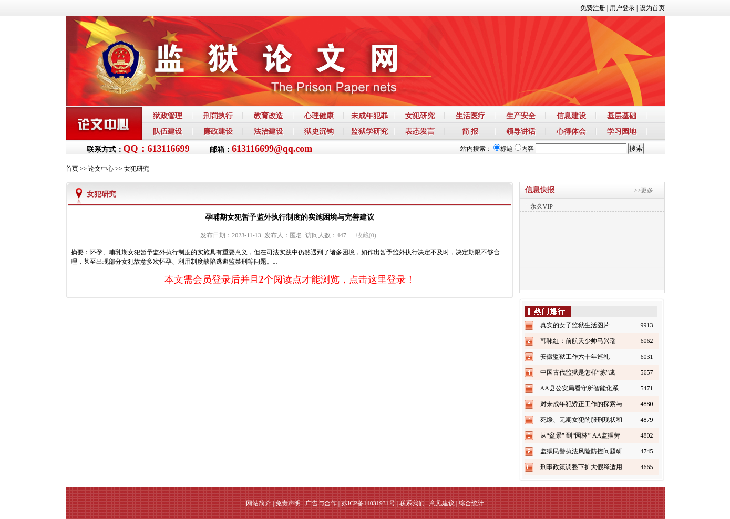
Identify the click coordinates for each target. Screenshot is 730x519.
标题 (503, 148)
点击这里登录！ (382, 279)
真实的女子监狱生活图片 (575, 325)
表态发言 (420, 131)
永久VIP (541, 206)
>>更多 (644, 190)
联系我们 (412, 503)
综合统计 (471, 503)
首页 (72, 168)
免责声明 (288, 503)
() (366, 235)
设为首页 (652, 8)
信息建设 (571, 115)
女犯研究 (420, 115)
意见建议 (442, 503)
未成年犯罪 (369, 115)
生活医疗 (470, 115)
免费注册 (592, 8)
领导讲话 (521, 131)
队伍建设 (167, 131)
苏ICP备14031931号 (368, 503)
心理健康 (319, 115)
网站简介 (258, 503)
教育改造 (268, 115)
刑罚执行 (218, 115)
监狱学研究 (369, 131)
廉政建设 (218, 131)
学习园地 (621, 131)
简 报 (470, 131)
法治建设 (268, 131)
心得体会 (571, 131)
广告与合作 (321, 503)
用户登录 (622, 8)
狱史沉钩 (319, 131)
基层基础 (621, 115)
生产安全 (521, 115)
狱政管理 (167, 115)
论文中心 (101, 168)
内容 (524, 148)
